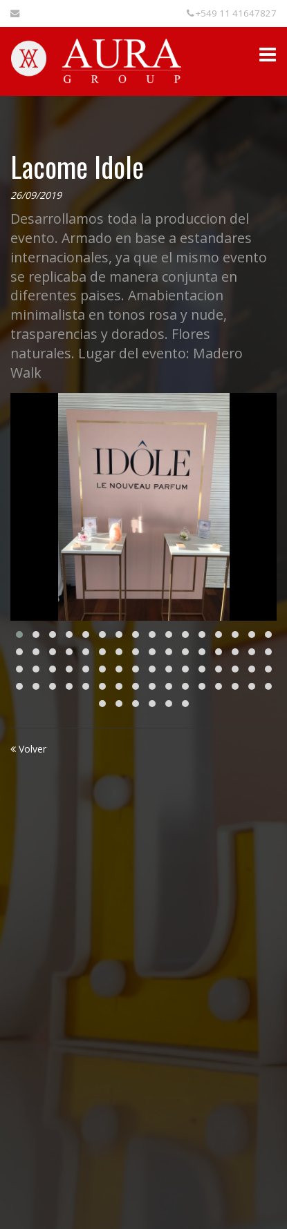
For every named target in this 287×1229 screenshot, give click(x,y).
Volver (28, 748)
